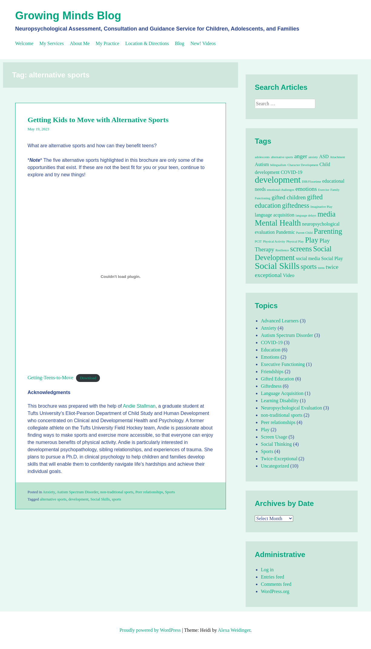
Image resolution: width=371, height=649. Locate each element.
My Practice (107, 43)
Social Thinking (276, 444)
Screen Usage (274, 436)
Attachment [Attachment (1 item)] (337, 157)
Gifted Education (277, 378)
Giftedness (271, 386)
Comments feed (276, 584)
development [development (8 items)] (277, 179)
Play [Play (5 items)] (311, 240)
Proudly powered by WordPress (150, 630)
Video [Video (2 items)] (288, 275)
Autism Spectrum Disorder (77, 492)
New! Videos (203, 43)
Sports (170, 492)
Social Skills (100, 499)
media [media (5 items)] (326, 214)
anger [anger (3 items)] (300, 156)
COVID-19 (272, 342)
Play (265, 429)
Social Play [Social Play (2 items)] (332, 258)
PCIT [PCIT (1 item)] (258, 241)
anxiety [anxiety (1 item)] (313, 157)
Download (88, 378)
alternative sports (53, 499)
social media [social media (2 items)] (308, 258)
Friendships (272, 371)
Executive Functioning (283, 364)
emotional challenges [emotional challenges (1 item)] (280, 189)
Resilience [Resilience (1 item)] (282, 250)
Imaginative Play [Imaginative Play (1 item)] (321, 206)
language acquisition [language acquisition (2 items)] (274, 214)
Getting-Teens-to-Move (50, 377)
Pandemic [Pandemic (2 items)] (285, 232)
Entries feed (272, 576)
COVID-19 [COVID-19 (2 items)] (291, 172)
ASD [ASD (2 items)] (324, 156)
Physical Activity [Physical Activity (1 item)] (274, 241)
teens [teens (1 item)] (321, 267)
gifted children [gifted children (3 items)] (289, 197)
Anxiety (49, 492)
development (78, 499)
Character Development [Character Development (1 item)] (302, 165)
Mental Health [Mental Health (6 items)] (278, 222)
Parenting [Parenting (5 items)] (328, 231)
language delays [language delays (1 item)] (306, 215)
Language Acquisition (282, 393)
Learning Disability (280, 400)
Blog (179, 43)
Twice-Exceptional (279, 458)
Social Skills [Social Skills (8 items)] (277, 266)
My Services (51, 43)
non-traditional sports (117, 492)
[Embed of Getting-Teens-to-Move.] (121, 276)
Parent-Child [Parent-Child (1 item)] (304, 232)
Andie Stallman (139, 406)
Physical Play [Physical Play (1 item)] (295, 241)
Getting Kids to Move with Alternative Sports (98, 120)
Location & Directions (147, 43)
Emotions (270, 357)
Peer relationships (149, 492)
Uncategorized (275, 465)
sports (116, 499)
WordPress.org (275, 591)
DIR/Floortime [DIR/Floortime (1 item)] (311, 181)
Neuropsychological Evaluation (291, 407)
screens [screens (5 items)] (301, 249)
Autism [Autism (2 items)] (262, 164)
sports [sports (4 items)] (309, 266)
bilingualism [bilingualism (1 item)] (278, 165)
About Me (79, 43)
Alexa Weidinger (234, 630)
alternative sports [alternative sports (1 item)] (282, 157)
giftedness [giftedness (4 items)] (295, 205)
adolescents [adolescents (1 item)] (262, 157)
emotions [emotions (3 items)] (306, 189)
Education (270, 349)
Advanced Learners (280, 320)
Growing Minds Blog (68, 15)
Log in (267, 569)
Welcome (24, 43)
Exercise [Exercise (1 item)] (323, 189)
